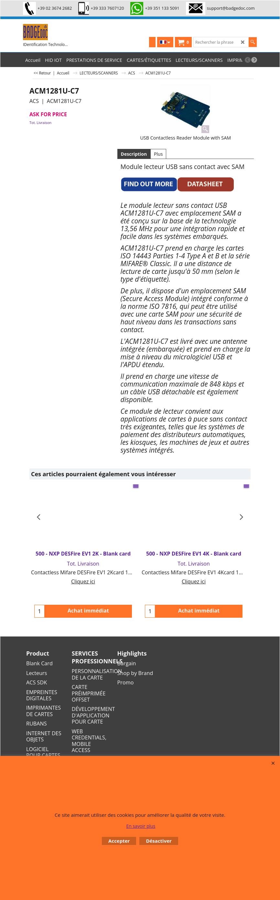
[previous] (248, 60)
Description (134, 154)
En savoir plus (140, 826)
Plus (158, 154)
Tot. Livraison (40, 122)
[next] (254, 60)
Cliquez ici (83, 581)
